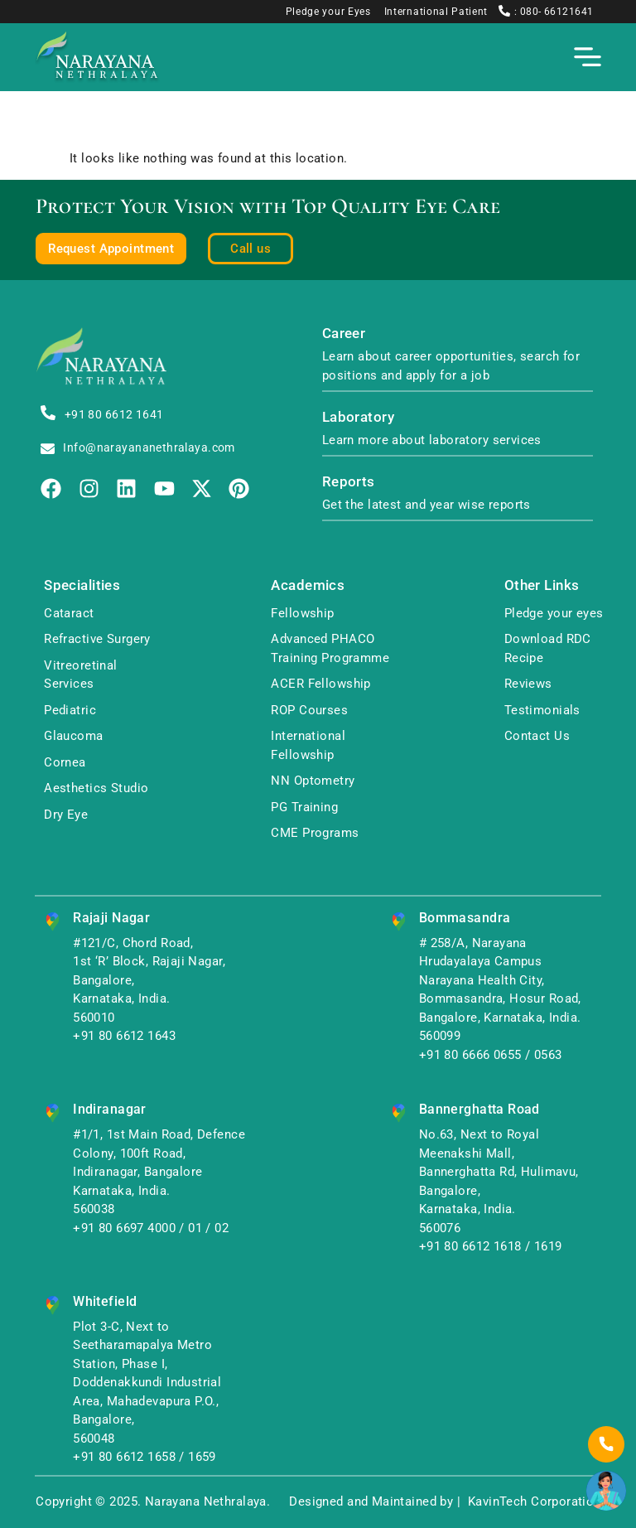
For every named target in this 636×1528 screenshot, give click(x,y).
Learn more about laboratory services (432, 440)
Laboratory (358, 417)
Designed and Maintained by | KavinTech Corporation (444, 1501)
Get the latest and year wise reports (426, 504)
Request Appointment (111, 248)
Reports (348, 482)
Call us (250, 248)
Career (344, 333)
